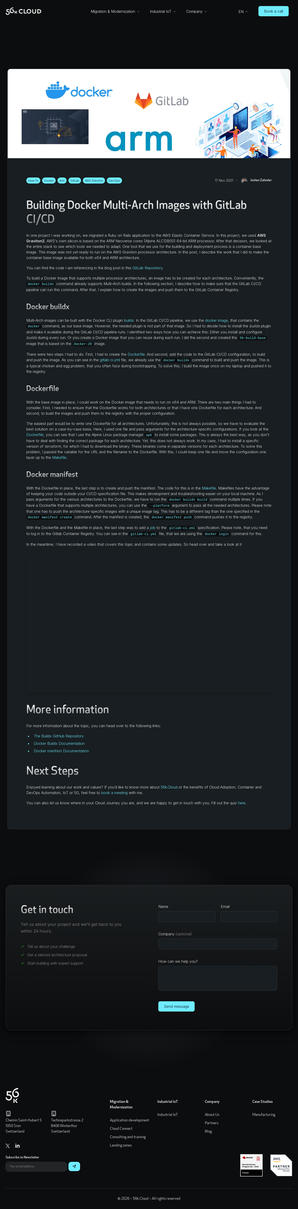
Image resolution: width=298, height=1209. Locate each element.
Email (225, 906)
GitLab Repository (147, 268)
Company (175, 934)
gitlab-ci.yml (110, 360)
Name (163, 906)
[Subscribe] (74, 1166)
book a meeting (114, 792)
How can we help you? (178, 961)
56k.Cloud (169, 787)
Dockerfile (136, 354)
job (152, 527)
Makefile (59, 457)
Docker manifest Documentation (61, 751)
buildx (129, 320)
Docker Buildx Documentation (59, 743)
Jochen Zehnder (256, 180)
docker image (216, 320)
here (241, 803)
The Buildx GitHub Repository (59, 736)
